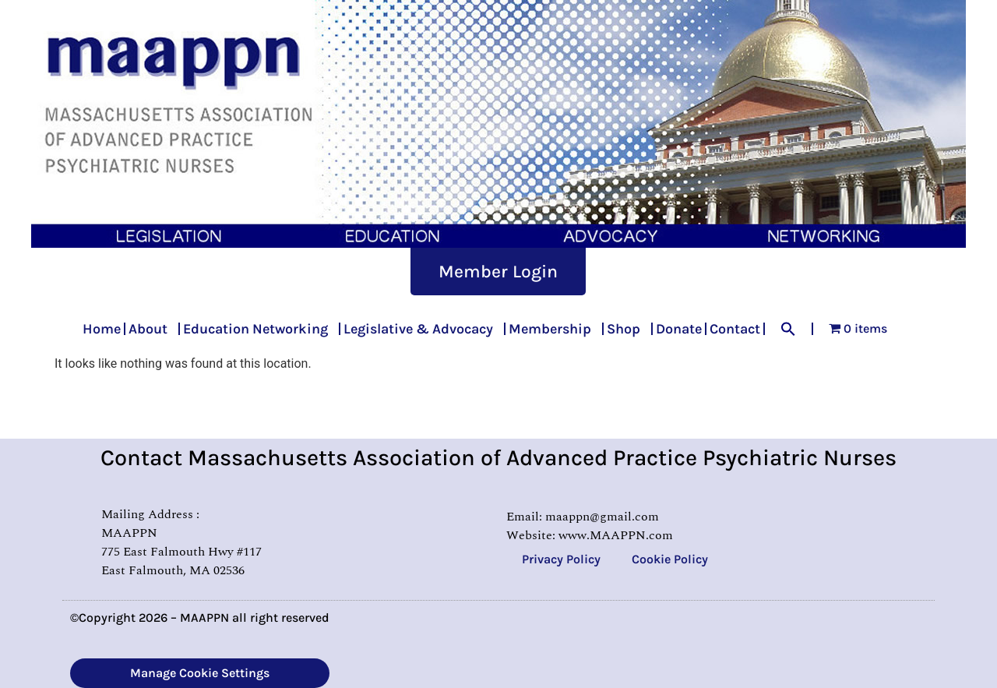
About (152, 328)
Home (102, 328)
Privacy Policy (561, 559)
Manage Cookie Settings (200, 672)
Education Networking (259, 328)
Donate (679, 328)
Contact (735, 328)
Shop (627, 328)
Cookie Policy (670, 559)
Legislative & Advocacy (422, 328)
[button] (788, 329)
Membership (554, 328)
